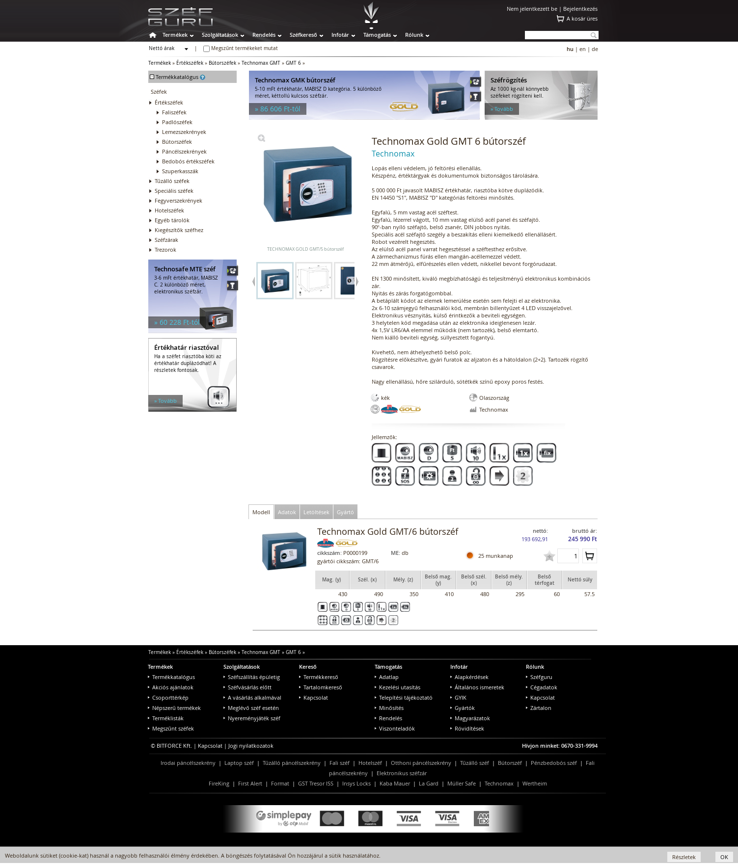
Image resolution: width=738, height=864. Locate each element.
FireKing (219, 783)
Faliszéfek (174, 112)
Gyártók (462, 707)
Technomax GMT (261, 63)
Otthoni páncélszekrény (421, 762)
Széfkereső (303, 34)
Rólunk (414, 34)
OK (724, 857)
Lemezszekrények (184, 131)
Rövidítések (467, 728)
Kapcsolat (313, 697)
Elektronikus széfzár (402, 773)
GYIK (458, 697)
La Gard (428, 783)
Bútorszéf (510, 762)
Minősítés (389, 707)
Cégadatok (541, 687)
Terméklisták (166, 718)
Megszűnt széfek (171, 728)
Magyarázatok (470, 718)
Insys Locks (356, 783)
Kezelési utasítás (397, 687)
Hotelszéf (370, 762)
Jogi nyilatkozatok (250, 745)
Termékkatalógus (171, 677)
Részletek (684, 857)
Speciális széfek (174, 190)
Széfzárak (166, 239)
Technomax (499, 783)
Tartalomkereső (320, 687)
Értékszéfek (189, 63)
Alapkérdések (469, 677)
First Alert (250, 783)
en (582, 48)
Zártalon (538, 707)
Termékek (175, 34)
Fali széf (339, 762)
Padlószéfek (177, 122)
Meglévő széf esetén (251, 707)
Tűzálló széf (474, 762)
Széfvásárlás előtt (247, 687)
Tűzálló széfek (172, 180)
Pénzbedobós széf (554, 762)
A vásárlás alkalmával (252, 697)
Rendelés (263, 34)
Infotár (340, 34)
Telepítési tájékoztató (404, 697)
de (595, 48)
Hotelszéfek (169, 210)
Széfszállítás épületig (251, 677)
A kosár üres (582, 18)
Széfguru (539, 677)
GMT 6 (293, 63)
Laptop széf (239, 762)
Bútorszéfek (222, 63)
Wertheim (534, 783)
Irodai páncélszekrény (188, 762)
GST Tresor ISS (315, 783)
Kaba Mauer (395, 783)
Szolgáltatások (220, 34)
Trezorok (165, 249)
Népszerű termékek (174, 707)
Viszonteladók (395, 728)
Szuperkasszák (180, 171)
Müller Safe (461, 783)
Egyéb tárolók (172, 220)
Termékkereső (318, 677)
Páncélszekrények (184, 151)
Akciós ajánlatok (170, 687)
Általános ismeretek (477, 687)
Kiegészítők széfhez (179, 230)
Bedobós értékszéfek (188, 161)
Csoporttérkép (168, 697)
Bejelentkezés (580, 8)
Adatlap (387, 677)
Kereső (308, 666)
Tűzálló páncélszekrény (292, 762)
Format (280, 783)
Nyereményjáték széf (251, 718)
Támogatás (377, 34)
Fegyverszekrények (178, 200)
